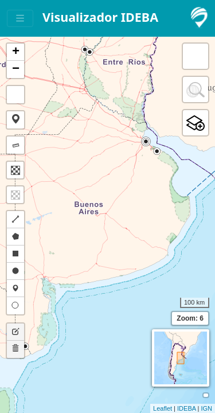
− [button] (15, 69)
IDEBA (186, 408)
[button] (15, 119)
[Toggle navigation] (20, 19)
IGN (206, 408)
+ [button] (15, 52)
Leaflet (162, 408)
